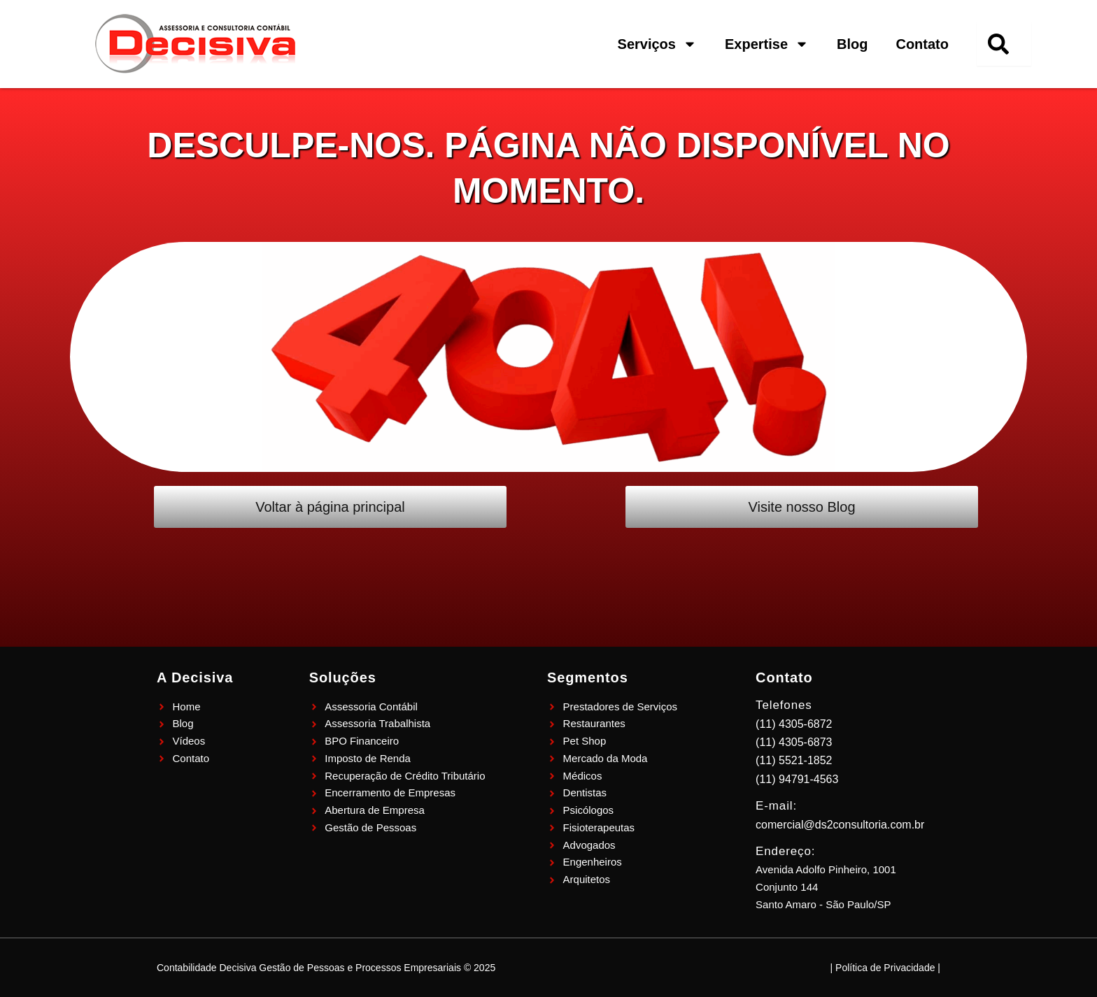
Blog (852, 44)
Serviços (657, 44)
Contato (922, 44)
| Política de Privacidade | (885, 967)
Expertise (767, 44)
